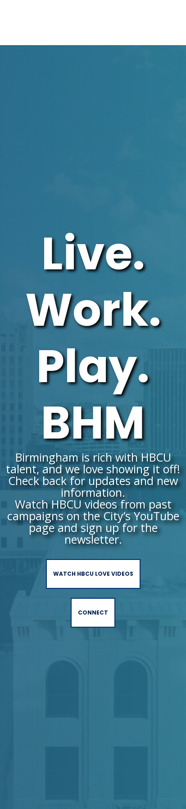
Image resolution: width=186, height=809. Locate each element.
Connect (93, 612)
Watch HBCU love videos (93, 574)
